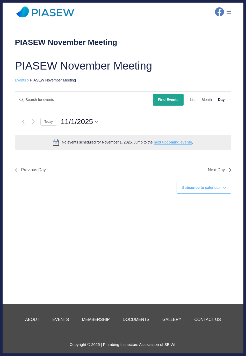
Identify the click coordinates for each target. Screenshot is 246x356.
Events (20, 80)
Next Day (219, 170)
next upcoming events (173, 142)
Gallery (172, 319)
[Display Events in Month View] (207, 100)
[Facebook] (219, 11)
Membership (96, 319)
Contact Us (207, 319)
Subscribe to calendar (201, 188)
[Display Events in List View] (193, 100)
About (32, 319)
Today (49, 122)
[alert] (123, 142)
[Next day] (33, 122)
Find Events (168, 100)
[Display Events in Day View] (221, 100)
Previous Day (30, 170)
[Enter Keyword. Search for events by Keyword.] (84, 100)
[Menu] (229, 11)
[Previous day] (23, 122)
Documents (136, 319)
